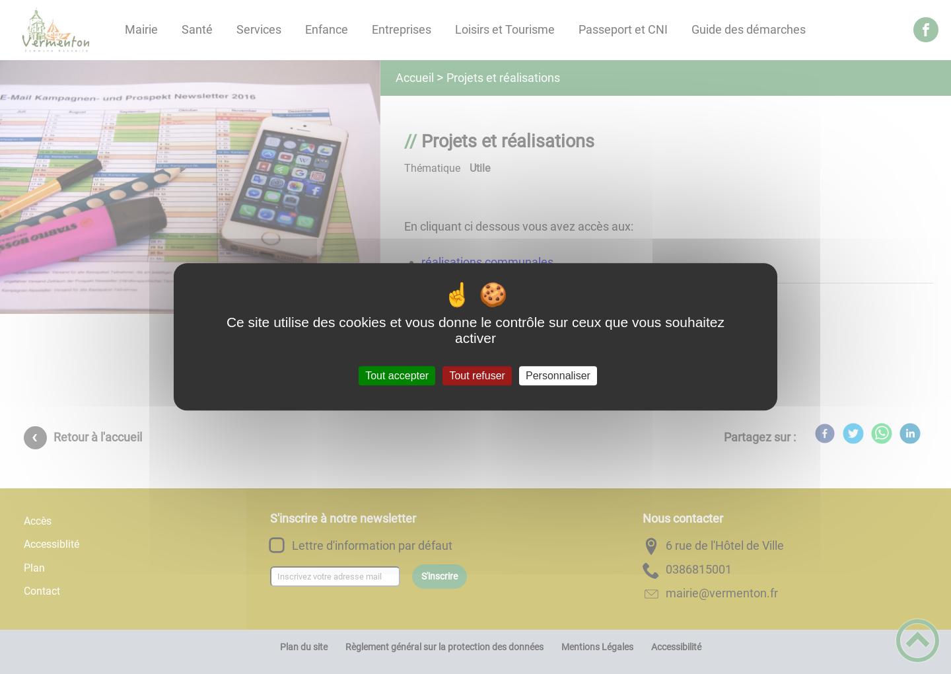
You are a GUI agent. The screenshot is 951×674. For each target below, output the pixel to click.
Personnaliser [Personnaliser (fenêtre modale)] (558, 375)
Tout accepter (397, 375)
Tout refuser (477, 375)
